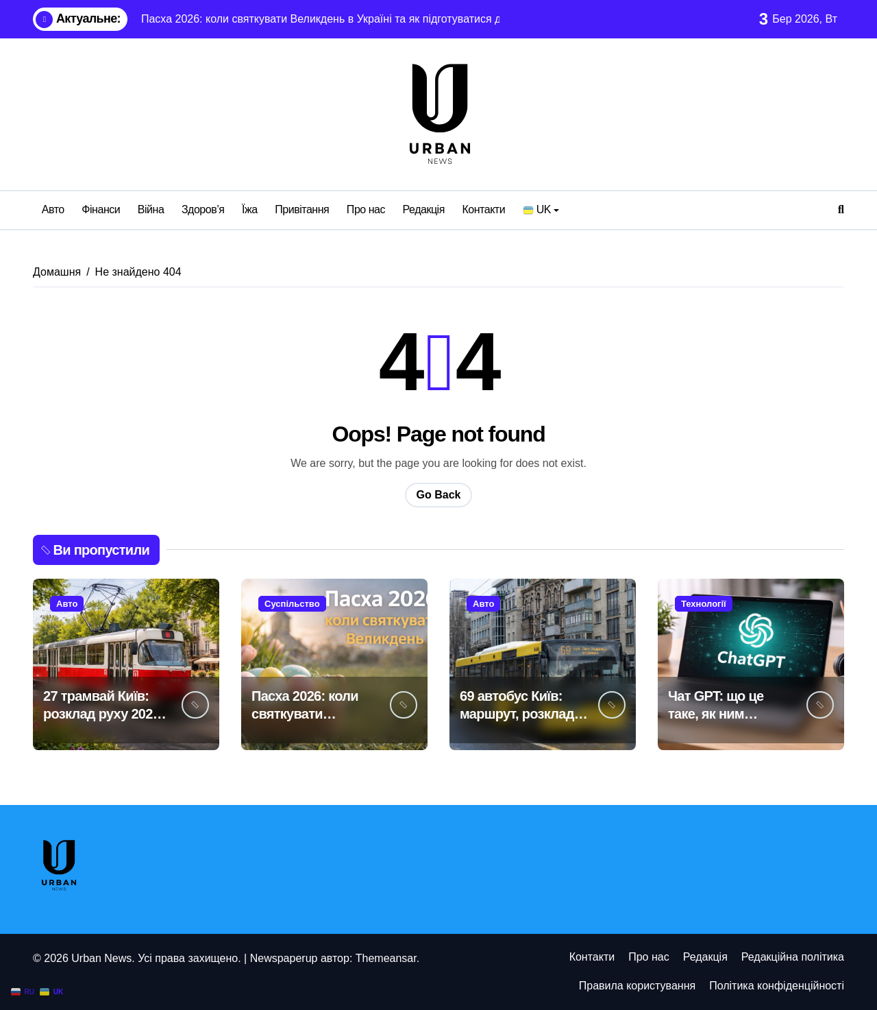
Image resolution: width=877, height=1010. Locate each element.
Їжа (250, 209)
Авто (53, 209)
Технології (703, 604)
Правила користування (637, 985)
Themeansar (386, 958)
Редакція (424, 209)
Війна (151, 209)
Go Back (439, 495)
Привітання (302, 209)
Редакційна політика (792, 957)
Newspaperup (284, 958)
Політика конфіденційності (776, 985)
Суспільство (292, 604)
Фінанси (101, 209)
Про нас (366, 209)
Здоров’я (203, 209)
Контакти (483, 209)
